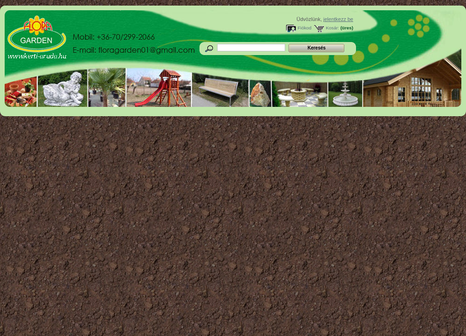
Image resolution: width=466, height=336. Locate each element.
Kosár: (332, 27)
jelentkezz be (338, 19)
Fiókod (305, 27)
